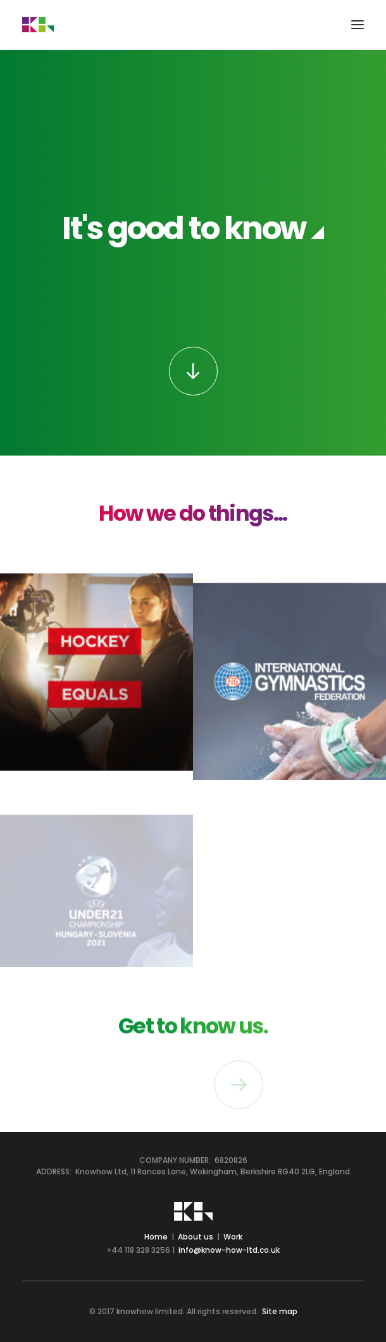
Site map (279, 1311)
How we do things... (193, 513)
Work (232, 1236)
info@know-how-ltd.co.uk (229, 1250)
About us (195, 1236)
